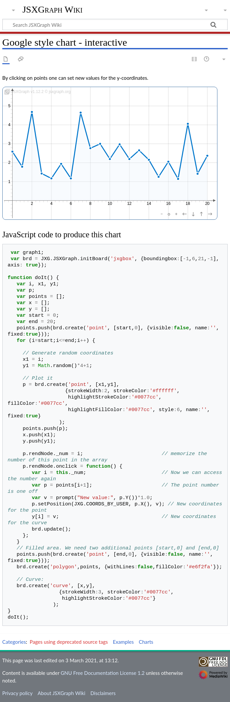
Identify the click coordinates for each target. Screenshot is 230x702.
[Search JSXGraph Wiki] (115, 24)
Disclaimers (103, 693)
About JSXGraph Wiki (61, 693)
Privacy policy (17, 693)
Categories (14, 642)
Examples (123, 642)
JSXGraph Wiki (53, 9)
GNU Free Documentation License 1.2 (102, 673)
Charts (146, 642)
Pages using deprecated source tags (69, 642)
